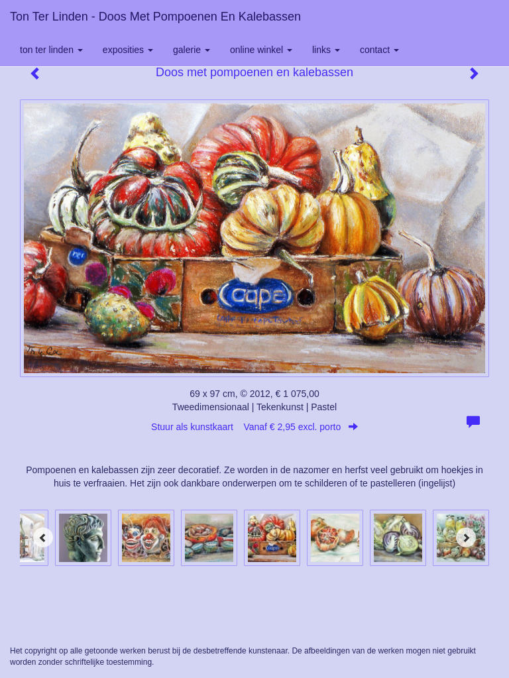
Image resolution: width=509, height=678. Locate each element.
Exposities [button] (128, 49)
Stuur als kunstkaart (254, 427)
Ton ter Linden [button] (51, 49)
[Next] (466, 537)
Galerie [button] (191, 49)
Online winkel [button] (261, 49)
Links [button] (326, 49)
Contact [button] (379, 49)
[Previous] (43, 537)
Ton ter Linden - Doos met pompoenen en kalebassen (155, 16)
